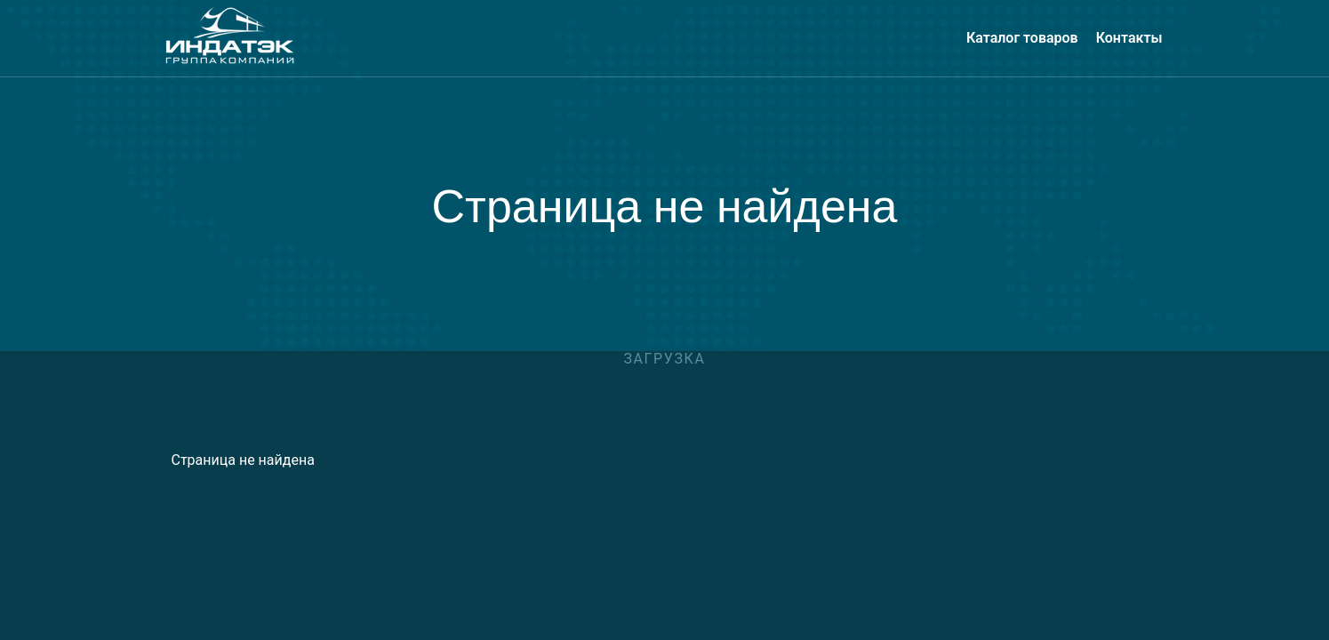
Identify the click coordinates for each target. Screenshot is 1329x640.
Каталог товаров (1022, 37)
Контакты (1129, 37)
